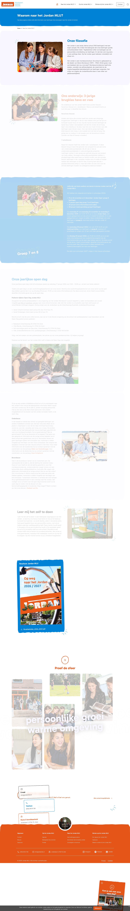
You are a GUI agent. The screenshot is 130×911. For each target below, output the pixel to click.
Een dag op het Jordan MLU (99, 837)
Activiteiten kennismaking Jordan (76, 840)
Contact (120, 4)
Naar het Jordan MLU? (67, 4)
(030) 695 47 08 (30, 809)
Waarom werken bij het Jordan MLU (101, 842)
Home (18, 28)
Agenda (44, 837)
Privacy (103, 860)
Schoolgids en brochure (73, 842)
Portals (44, 842)
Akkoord (98, 908)
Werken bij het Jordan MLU (103, 4)
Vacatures (20, 842)
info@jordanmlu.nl (26, 795)
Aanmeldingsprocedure (73, 837)
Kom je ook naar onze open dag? (111, 892)
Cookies (110, 860)
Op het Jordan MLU (85, 4)
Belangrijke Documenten (49, 840)
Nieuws (19, 840)
